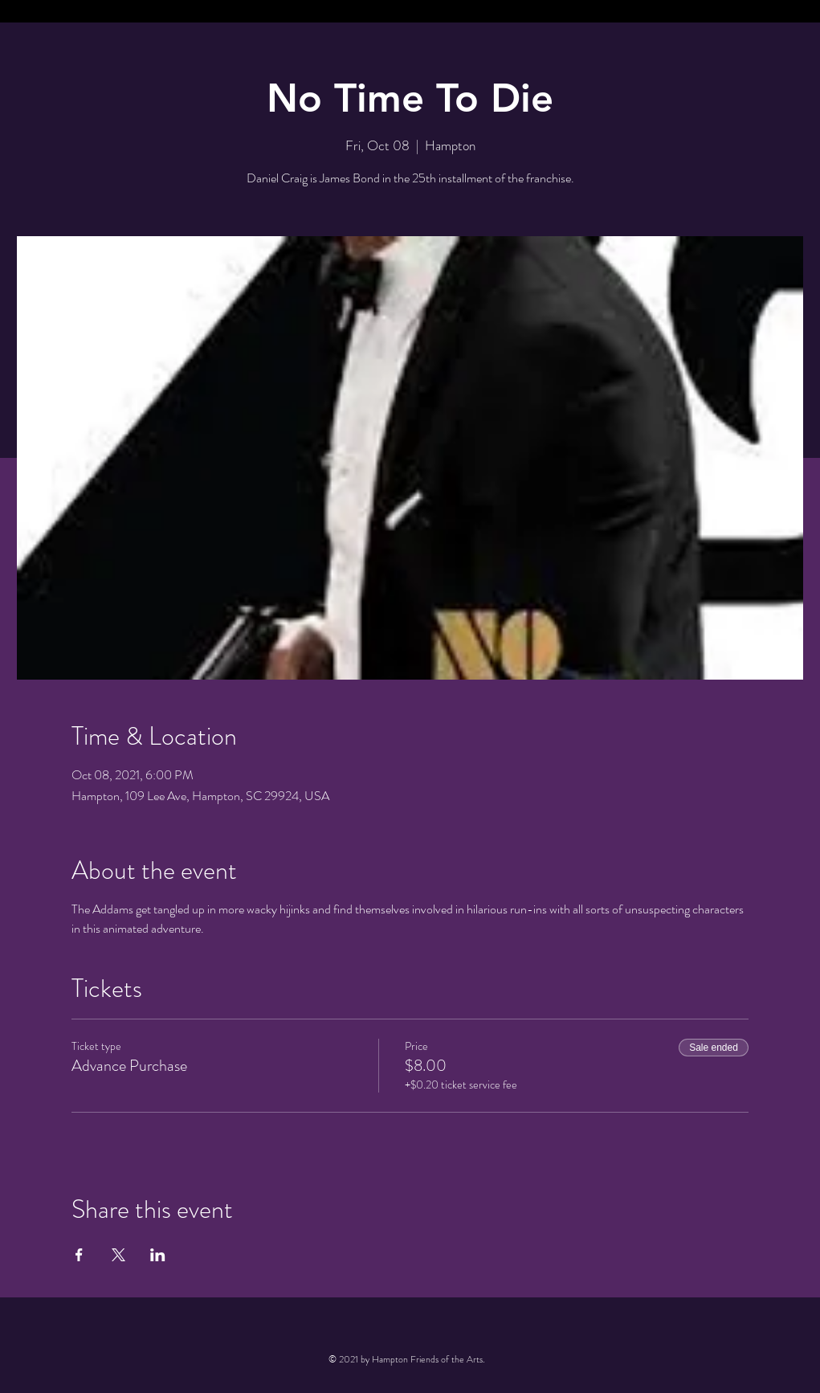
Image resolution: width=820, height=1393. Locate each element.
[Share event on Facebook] (79, 1254)
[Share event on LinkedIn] (157, 1254)
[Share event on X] (118, 1254)
